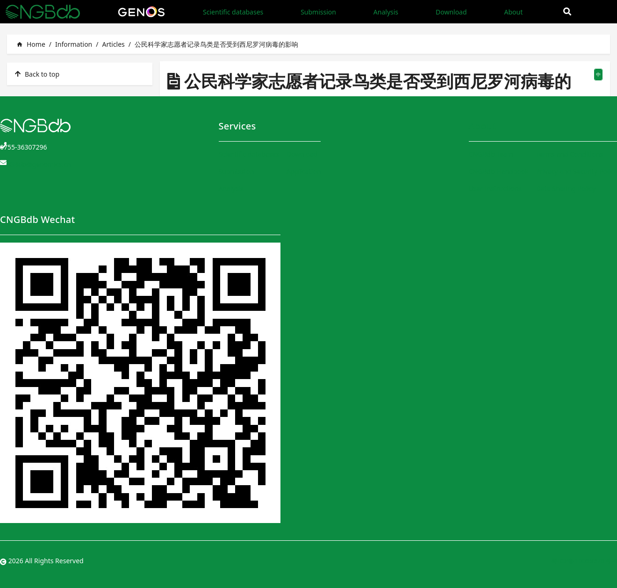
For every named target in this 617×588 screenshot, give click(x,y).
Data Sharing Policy (565, 188)
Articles (113, 44)
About (513, 11)
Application (304, 171)
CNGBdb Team (491, 154)
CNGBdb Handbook (499, 171)
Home (30, 44)
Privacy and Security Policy (576, 171)
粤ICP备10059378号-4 (584, 560)
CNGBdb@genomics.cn (35, 164)
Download (451, 11)
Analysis (385, 11)
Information (73, 44)
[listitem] (79, 74)
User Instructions (495, 188)
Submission (318, 11)
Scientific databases (233, 11)
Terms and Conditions (569, 154)
